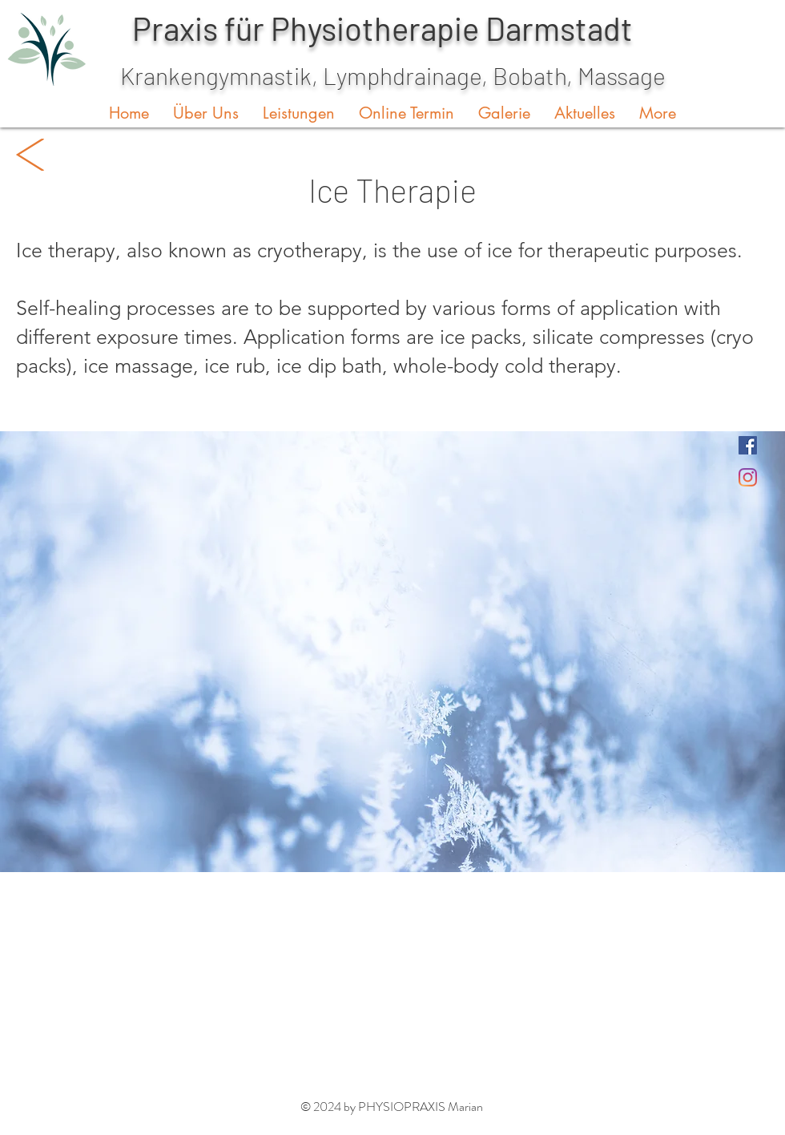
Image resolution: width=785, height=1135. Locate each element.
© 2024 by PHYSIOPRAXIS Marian (391, 1106)
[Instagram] (748, 477)
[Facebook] (748, 445)
